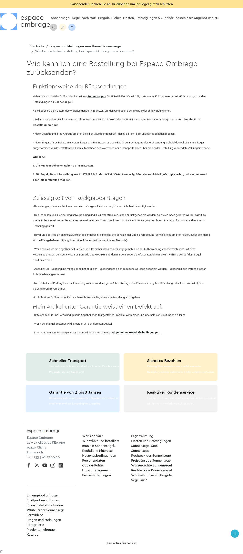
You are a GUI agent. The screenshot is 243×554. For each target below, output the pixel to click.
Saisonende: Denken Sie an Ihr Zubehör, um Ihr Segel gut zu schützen (121, 4)
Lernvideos (35, 515)
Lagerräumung (142, 436)
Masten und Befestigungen (151, 441)
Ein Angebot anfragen (43, 495)
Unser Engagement (96, 470)
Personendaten (93, 460)
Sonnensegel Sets (144, 445)
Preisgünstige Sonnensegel (151, 460)
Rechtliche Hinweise (97, 450)
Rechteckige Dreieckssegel (151, 470)
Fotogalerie (35, 524)
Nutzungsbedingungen (99, 455)
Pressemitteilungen (96, 475)
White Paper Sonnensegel (46, 510)
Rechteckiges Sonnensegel (151, 455)
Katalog (33, 534)
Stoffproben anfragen (43, 500)
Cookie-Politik (93, 465)
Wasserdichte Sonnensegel (151, 465)
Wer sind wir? (92, 436)
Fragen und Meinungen (44, 520)
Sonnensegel (140, 450)
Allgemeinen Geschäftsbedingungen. (136, 332)
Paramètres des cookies (121, 543)
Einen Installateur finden (45, 505)
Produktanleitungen (42, 529)
